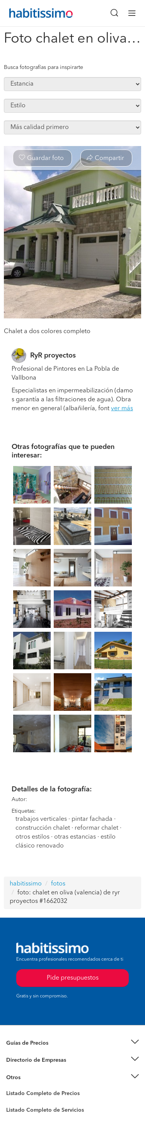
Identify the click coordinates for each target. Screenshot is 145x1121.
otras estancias (75, 837)
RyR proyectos (53, 355)
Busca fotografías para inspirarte (43, 67)
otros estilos (32, 837)
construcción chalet (42, 828)
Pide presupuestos (73, 978)
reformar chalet (96, 828)
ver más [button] (122, 409)
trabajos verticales (41, 819)
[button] (72, 1043)
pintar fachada (92, 819)
